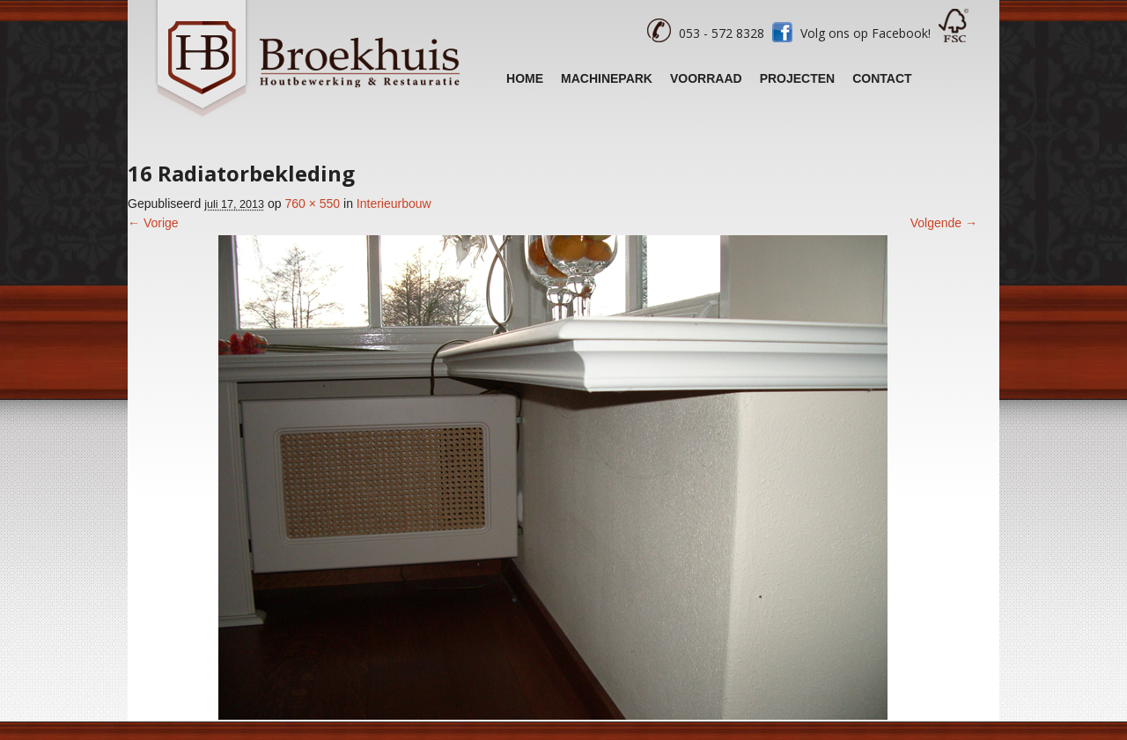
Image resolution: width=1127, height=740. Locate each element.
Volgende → (943, 223)
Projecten (798, 78)
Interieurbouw (394, 203)
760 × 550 (312, 203)
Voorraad (706, 78)
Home (524, 78)
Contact (881, 78)
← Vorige (153, 223)
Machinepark (606, 78)
